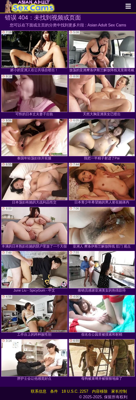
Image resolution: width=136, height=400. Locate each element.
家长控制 (119, 391)
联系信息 (38, 391)
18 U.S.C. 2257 (75, 391)
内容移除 (100, 391)
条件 (54, 391)
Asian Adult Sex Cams (107, 25)
